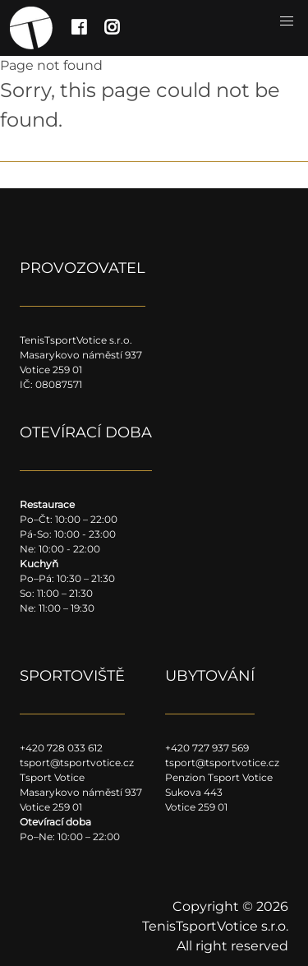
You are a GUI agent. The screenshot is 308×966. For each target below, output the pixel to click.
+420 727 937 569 (207, 748)
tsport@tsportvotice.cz (77, 762)
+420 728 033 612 (61, 748)
